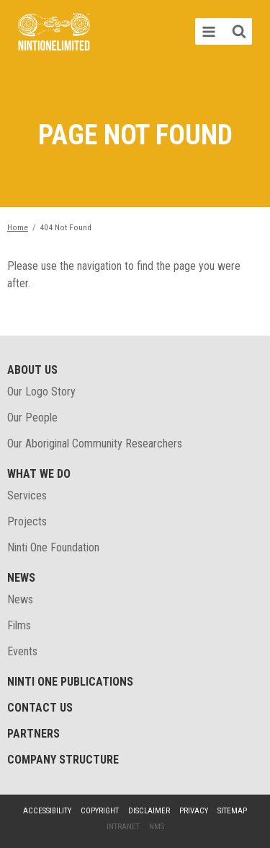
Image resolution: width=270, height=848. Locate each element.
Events (22, 651)
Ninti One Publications (70, 682)
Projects (27, 521)
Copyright (100, 811)
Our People (32, 417)
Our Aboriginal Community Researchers (94, 443)
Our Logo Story (41, 391)
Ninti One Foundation (53, 547)
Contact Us (40, 707)
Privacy (193, 811)
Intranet (123, 826)
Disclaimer (149, 811)
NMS (156, 826)
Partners (33, 733)
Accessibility (47, 811)
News (21, 578)
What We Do (39, 474)
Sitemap (232, 811)
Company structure (63, 759)
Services (27, 495)
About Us (32, 370)
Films (19, 625)
